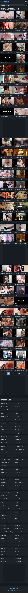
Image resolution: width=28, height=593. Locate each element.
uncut (18, 525)
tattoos (18, 515)
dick (3, 466)
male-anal (19, 426)
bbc (3, 426)
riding (18, 489)
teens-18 (18, 522)
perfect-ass (19, 459)
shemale (18, 502)
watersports (19, 545)
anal (3, 413)
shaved (18, 499)
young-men (19, 561)
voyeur (18, 542)
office (18, 443)
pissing (18, 469)
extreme (4, 482)
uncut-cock (19, 528)
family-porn (5, 492)
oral (17, 456)
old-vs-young (19, 449)
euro (3, 476)
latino (18, 406)
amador (4, 403)
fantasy (4, 495)
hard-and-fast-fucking (7, 532)
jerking (4, 545)
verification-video (20, 538)
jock (3, 548)
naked (17, 436)
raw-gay (18, 479)
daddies (4, 453)
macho (17, 420)
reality (18, 486)
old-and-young (20, 446)
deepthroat (5, 462)
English (26, 1)
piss (17, 466)
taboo (18, 509)
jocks (3, 551)
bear (3, 433)
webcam (18, 548)
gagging (4, 502)
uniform (18, 535)
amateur (5, 406)
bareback (5, 423)
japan (3, 538)
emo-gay (4, 472)
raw (17, 476)
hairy (3, 518)
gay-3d (4, 515)
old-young (19, 453)
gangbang (5, 509)
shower (18, 505)
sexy (17, 495)
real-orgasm (19, 482)
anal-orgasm (5, 416)
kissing (4, 558)
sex (17, 492)
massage (18, 433)
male (17, 423)
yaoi (17, 551)
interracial (5, 535)
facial (3, 486)
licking (18, 413)
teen (17, 518)
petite (17, 462)
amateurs (4, 410)
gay (3, 512)
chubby (4, 446)
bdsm (3, 429)
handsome (5, 525)
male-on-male (20, 429)
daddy (4, 456)
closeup (4, 449)
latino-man (19, 410)
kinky (3, 555)
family (4, 489)
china (3, 439)
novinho (18, 439)
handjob (4, 522)
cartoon (4, 436)
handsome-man (6, 528)
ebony (3, 469)
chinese (4, 443)
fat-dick (4, 499)
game (4, 505)
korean (4, 561)
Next (19, 373)
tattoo (18, 512)
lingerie (18, 416)
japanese (4, 542)
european (5, 479)
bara (3, 420)
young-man (19, 558)
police (17, 472)
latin (17, 403)
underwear (19, 532)
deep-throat (5, 459)
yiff (17, 555)
